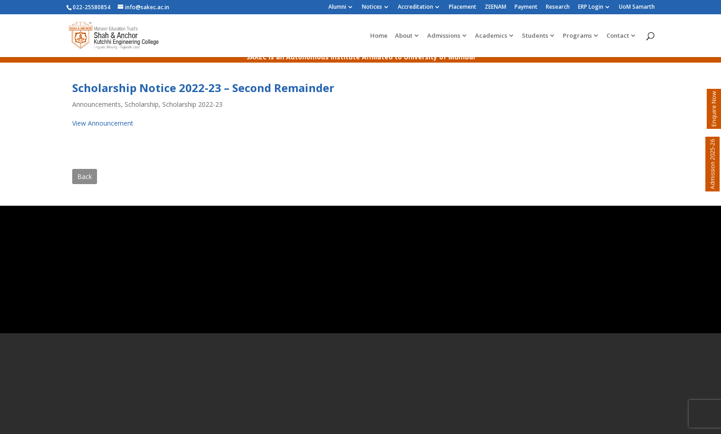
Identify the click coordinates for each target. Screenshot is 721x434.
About (403, 36)
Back (84, 176)
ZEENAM (495, 7)
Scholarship (142, 104)
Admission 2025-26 (712, 164)
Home (379, 36)
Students (535, 36)
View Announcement (102, 123)
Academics (491, 36)
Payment (526, 7)
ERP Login (590, 7)
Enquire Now (714, 109)
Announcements (96, 104)
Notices (372, 7)
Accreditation (415, 7)
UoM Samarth (637, 7)
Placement (462, 7)
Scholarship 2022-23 (192, 104)
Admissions (443, 36)
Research (558, 7)
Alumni (337, 7)
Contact (618, 36)
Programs (577, 36)
